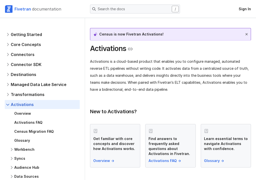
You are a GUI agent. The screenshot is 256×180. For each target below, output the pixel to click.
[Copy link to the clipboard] (130, 49)
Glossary (214, 160)
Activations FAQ (165, 160)
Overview (104, 160)
